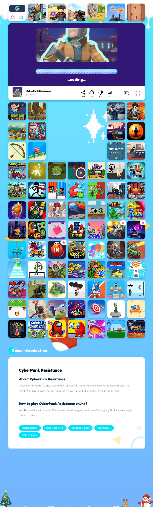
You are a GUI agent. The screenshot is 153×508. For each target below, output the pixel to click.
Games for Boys (54, 428)
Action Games (29, 428)
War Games (104, 428)
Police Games (29, 435)
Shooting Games (80, 428)
